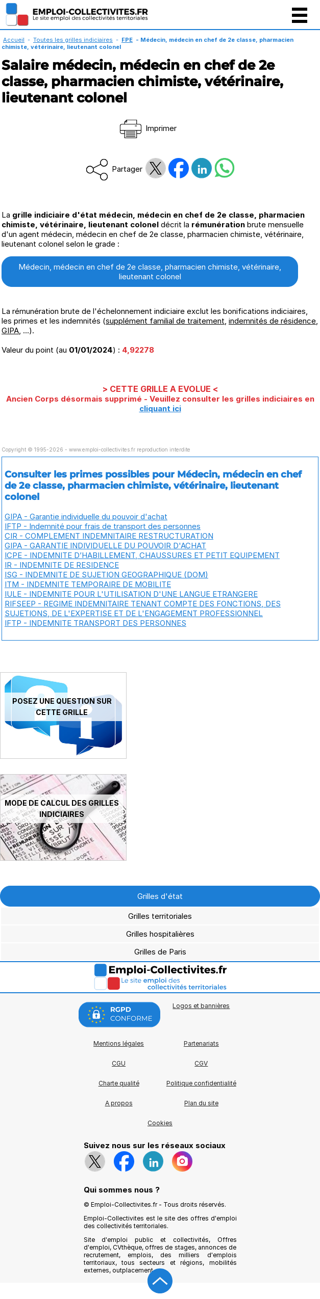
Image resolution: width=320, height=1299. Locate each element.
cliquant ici (160, 408)
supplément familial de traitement (165, 321)
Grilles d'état (160, 896)
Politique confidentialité (201, 1083)
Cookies (160, 1123)
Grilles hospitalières (160, 934)
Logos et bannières (201, 1006)
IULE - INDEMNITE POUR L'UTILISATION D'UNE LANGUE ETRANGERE (131, 594)
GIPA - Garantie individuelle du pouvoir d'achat (86, 516)
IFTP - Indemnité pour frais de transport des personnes (103, 526)
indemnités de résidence (272, 321)
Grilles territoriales (160, 916)
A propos (119, 1103)
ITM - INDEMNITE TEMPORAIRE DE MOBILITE (88, 584)
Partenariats (201, 1043)
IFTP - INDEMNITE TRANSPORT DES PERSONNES (95, 623)
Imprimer (147, 128)
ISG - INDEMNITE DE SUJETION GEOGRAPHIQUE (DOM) (106, 574)
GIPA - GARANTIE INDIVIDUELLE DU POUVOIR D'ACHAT (105, 545)
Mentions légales (118, 1043)
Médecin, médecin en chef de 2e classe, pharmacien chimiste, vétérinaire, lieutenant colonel (149, 271)
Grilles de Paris (160, 952)
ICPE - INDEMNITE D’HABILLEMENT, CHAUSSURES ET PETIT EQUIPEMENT (142, 555)
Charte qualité (119, 1083)
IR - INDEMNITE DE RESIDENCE (62, 565)
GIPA (10, 330)
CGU (119, 1063)
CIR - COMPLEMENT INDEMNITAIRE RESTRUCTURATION (109, 536)
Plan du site (201, 1103)
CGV (201, 1063)
